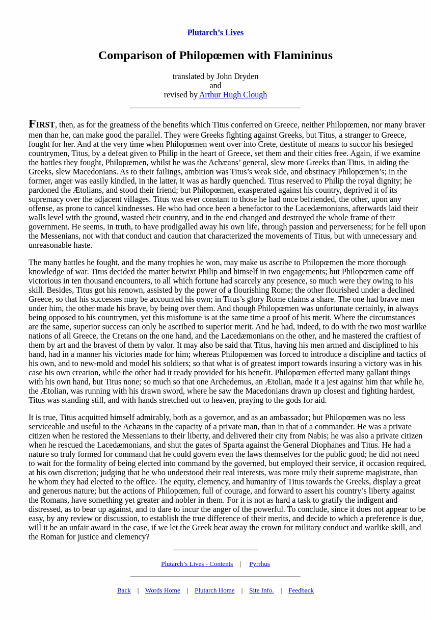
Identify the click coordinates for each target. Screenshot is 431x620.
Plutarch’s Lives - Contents (197, 563)
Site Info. (261, 590)
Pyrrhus (259, 563)
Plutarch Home (214, 590)
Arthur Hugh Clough (233, 94)
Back (124, 590)
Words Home (162, 590)
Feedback (301, 590)
